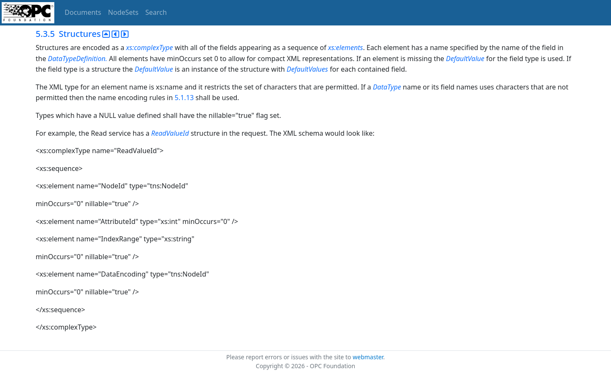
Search (156, 12)
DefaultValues (307, 69)
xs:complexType (149, 47)
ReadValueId (170, 133)
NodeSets (123, 12)
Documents (82, 12)
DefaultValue (465, 58)
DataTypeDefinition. (77, 58)
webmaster (368, 357)
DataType (387, 87)
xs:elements (345, 47)
